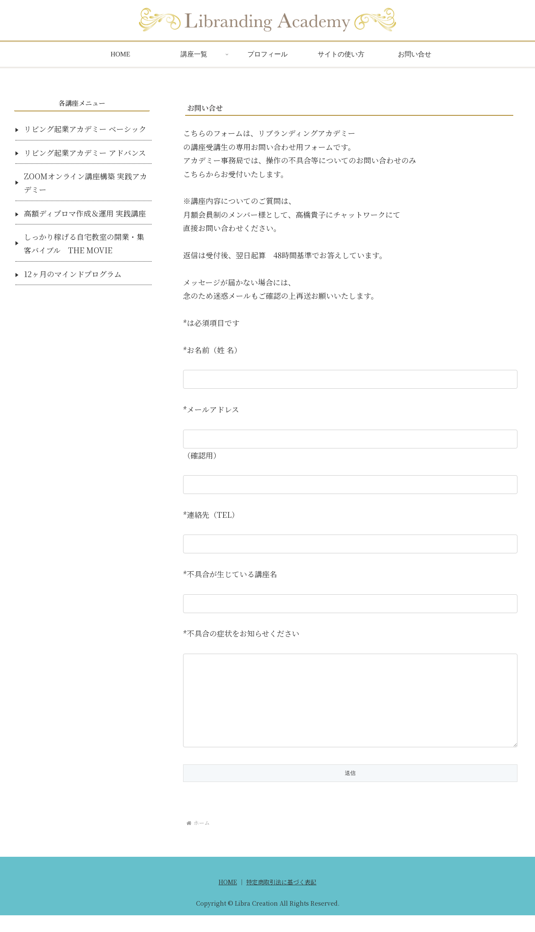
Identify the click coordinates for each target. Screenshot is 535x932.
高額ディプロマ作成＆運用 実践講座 (85, 213)
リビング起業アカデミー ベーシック (85, 128)
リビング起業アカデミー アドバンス (85, 152)
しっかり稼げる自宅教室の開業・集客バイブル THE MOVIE (84, 243)
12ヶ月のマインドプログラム (73, 273)
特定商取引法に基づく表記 (281, 898)
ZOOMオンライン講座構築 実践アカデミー (85, 183)
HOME (228, 898)
